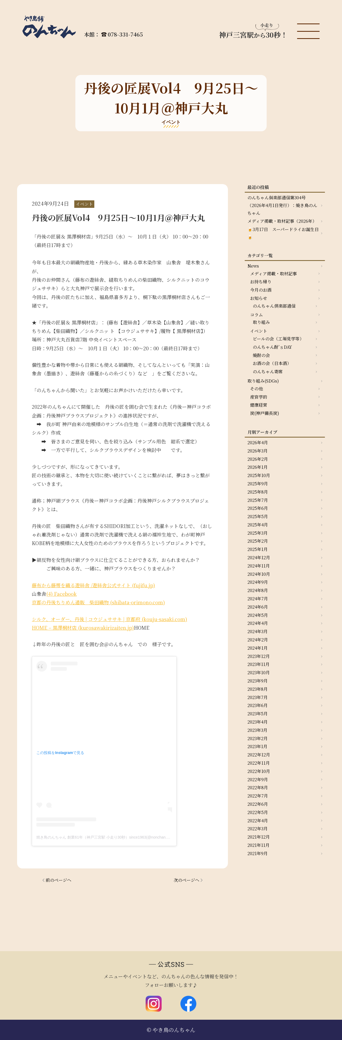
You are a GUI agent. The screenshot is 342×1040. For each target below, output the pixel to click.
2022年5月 (257, 812)
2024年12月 (258, 557)
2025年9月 (257, 484)
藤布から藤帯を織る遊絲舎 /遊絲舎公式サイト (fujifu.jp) (93, 585)
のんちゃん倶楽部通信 (274, 306)
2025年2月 (257, 541)
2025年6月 (257, 508)
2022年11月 (258, 763)
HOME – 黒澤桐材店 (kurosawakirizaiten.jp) (83, 627)
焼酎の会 (261, 355)
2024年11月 (258, 566)
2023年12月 (258, 656)
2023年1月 (257, 746)
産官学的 (258, 397)
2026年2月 (257, 459)
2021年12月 (258, 837)
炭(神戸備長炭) (264, 413)
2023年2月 (257, 738)
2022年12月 (258, 755)
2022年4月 (257, 820)
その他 (256, 389)
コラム (256, 315)
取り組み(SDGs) (263, 381)
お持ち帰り (260, 282)
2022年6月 (257, 804)
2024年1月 (257, 648)
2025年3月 (257, 533)
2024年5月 (257, 615)
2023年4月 (257, 722)
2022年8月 (257, 787)
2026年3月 (257, 451)
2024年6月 (257, 607)
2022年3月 (257, 828)
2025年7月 (257, 500)
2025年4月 (257, 525)
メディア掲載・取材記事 (273, 274)
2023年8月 (257, 689)
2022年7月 (257, 796)
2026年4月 (257, 442)
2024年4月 (257, 623)
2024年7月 (257, 599)
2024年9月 (257, 582)
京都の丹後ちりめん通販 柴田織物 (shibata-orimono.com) (98, 602)
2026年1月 (257, 467)
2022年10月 (258, 771)
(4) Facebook (61, 593)
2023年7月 (257, 697)
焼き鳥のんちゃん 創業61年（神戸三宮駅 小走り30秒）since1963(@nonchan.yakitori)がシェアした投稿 (122, 837)
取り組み (261, 322)
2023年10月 (258, 672)
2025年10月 (258, 475)
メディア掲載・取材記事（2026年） (282, 221)
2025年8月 (257, 492)
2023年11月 (258, 664)
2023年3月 (257, 730)
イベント (258, 331)
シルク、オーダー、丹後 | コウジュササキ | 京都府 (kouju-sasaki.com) (109, 619)
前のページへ (58, 880)
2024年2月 (257, 640)
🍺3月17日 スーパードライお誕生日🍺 (283, 233)
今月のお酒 (260, 290)
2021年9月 (257, 853)
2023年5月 (257, 713)
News (253, 266)
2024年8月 (257, 590)
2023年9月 (257, 681)
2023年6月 (257, 705)
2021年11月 (258, 845)
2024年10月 (258, 574)
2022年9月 (257, 779)
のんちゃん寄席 (268, 371)
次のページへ (186, 880)
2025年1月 (257, 549)
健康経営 (258, 405)
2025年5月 (257, 516)
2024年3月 (257, 631)
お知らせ (258, 298)
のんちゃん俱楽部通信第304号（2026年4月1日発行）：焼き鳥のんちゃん (282, 205)
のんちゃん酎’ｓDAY (272, 347)
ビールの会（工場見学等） (278, 339)
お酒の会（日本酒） (272, 363)
